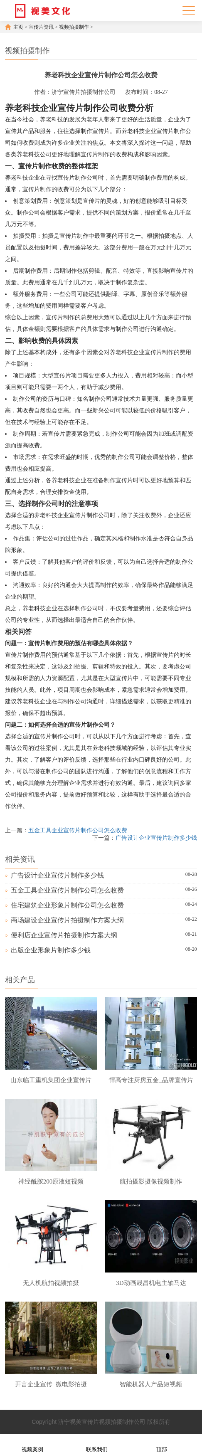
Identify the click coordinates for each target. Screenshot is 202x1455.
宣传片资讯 (41, 27)
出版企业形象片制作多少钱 (51, 950)
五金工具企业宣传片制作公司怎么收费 (77, 830)
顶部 (161, 1444)
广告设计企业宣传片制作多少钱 (156, 838)
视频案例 (32, 1444)
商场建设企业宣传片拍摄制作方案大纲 (67, 920)
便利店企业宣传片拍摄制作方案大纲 (64, 935)
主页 (18, 27)
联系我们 (97, 1444)
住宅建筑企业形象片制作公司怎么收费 (67, 905)
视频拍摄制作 (74, 27)
